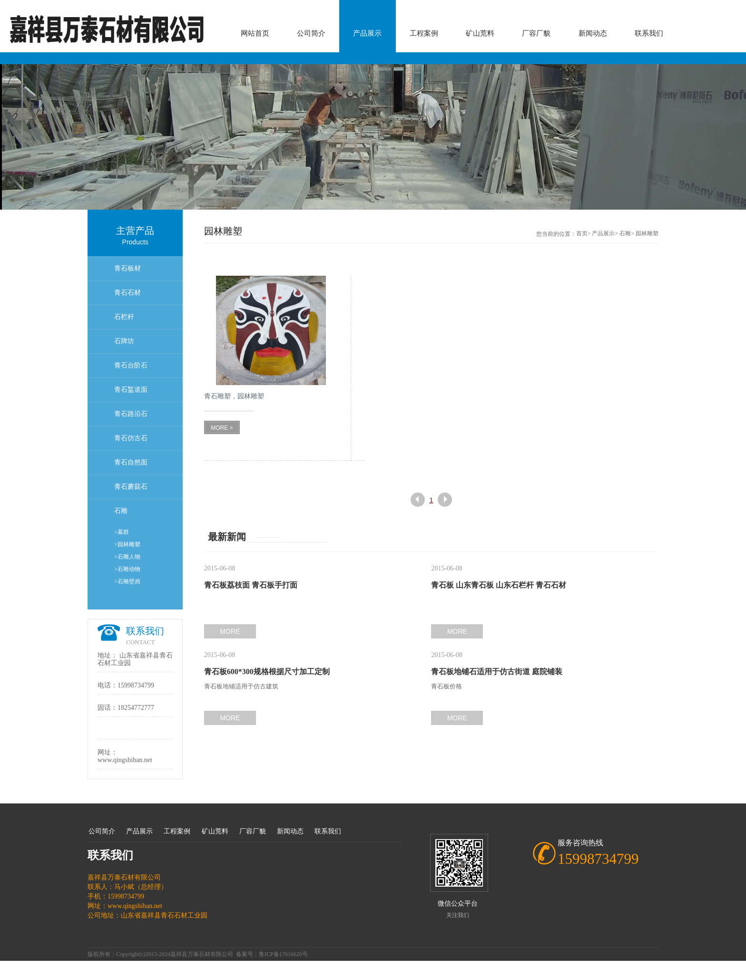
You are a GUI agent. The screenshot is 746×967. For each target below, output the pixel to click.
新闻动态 (593, 33)
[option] (373, 137)
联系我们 (649, 33)
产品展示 (367, 33)
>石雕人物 (127, 556)
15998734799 (136, 685)
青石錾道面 (130, 389)
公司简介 (311, 33)
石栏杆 (124, 316)
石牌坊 (124, 341)
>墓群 (121, 532)
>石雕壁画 (127, 581)
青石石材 (127, 292)
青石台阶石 (130, 365)
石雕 (121, 510)
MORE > (222, 428)
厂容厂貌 (536, 33)
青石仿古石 (130, 438)
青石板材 (127, 268)
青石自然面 (130, 462)
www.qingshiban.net (125, 760)
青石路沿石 (130, 413)
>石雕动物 (127, 569)
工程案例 (424, 33)
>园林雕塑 (127, 544)
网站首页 (255, 33)
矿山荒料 (480, 33)
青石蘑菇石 (130, 486)
